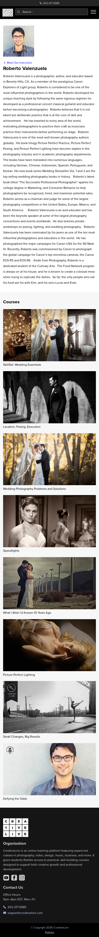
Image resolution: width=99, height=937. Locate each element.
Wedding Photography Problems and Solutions (34, 489)
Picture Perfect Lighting (19, 674)
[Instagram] (22, 878)
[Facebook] (14, 878)
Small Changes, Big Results (21, 736)
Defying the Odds (15, 798)
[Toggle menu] (93, 12)
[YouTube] (6, 878)
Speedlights (11, 550)
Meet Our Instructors (17, 63)
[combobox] (52, 12)
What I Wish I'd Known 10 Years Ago (27, 612)
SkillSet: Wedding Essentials (22, 364)
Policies (49, 932)
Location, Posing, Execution (22, 426)
